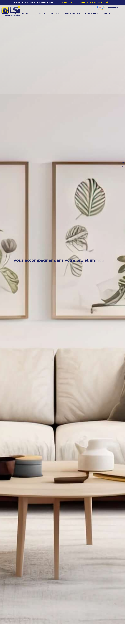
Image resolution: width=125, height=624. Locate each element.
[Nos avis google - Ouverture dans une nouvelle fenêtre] (105, 9)
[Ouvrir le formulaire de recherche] (117, 8)
